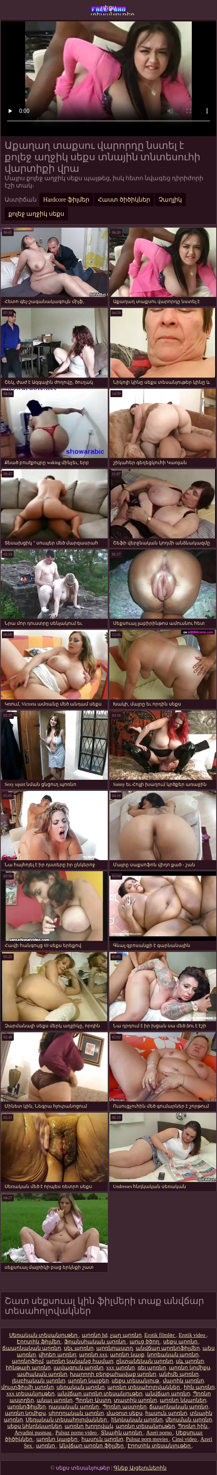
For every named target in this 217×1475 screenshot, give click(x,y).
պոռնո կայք (127, 1355)
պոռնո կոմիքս (189, 1368)
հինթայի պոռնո (28, 1368)
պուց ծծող (145, 1342)
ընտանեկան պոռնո (144, 1361)
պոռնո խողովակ (89, 1426)
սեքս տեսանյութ (136, 1381)
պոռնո (46, 1446)
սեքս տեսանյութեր (109, 9)
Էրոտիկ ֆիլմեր (39, 1342)
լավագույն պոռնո (78, 1368)
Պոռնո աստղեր (125, 1407)
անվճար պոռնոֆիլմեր (168, 1348)
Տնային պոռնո (122, 1433)
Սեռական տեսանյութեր (44, 1335)
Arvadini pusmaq (34, 1433)
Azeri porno (159, 1433)
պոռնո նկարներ (183, 1400)
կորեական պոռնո (173, 1355)
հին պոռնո (199, 1387)
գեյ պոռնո (152, 1368)
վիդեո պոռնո (57, 1355)
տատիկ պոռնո (135, 1400)
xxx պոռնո (120, 1368)
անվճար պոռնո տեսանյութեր (100, 1394)
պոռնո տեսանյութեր (145, 1426)
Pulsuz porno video (76, 1433)
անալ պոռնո (55, 1400)
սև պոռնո (190, 1361)
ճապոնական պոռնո (32, 1348)
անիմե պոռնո (179, 1374)
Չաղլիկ (170, 199)
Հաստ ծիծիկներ (124, 199)
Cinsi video (185, 1439)
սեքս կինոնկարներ (34, 1426)
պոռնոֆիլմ (28, 1361)
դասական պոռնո (74, 1407)
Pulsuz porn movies (148, 1439)
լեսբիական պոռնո (38, 1381)
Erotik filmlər (160, 1335)
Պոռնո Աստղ (93, 1400)
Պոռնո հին (193, 1426)
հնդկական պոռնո (137, 1420)
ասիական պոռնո (42, 1374)
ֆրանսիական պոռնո (95, 1342)
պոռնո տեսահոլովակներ (144, 1387)
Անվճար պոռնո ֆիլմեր (92, 1446)
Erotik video (193, 1335)
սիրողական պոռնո (76, 1413)
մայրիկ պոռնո (183, 1381)
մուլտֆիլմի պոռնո (27, 1387)
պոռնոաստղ (114, 1348)
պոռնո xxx (93, 1355)
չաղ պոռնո (126, 1335)
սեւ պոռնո (79, 1348)
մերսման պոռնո (188, 1420)
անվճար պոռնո (167, 1394)
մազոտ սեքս (125, 1413)
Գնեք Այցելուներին (140, 1468)
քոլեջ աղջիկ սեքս (36, 213)
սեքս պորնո (181, 1342)
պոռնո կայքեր (88, 1381)
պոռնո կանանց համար (79, 1361)
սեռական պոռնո (81, 1387)
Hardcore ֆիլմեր (66, 199)
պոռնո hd (95, 1335)
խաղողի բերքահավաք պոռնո (113, 1374)
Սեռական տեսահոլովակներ (67, 1420)
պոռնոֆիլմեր (26, 1407)
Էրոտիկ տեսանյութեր (160, 1446)
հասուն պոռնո (166, 1413)
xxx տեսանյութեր (30, 1394)
